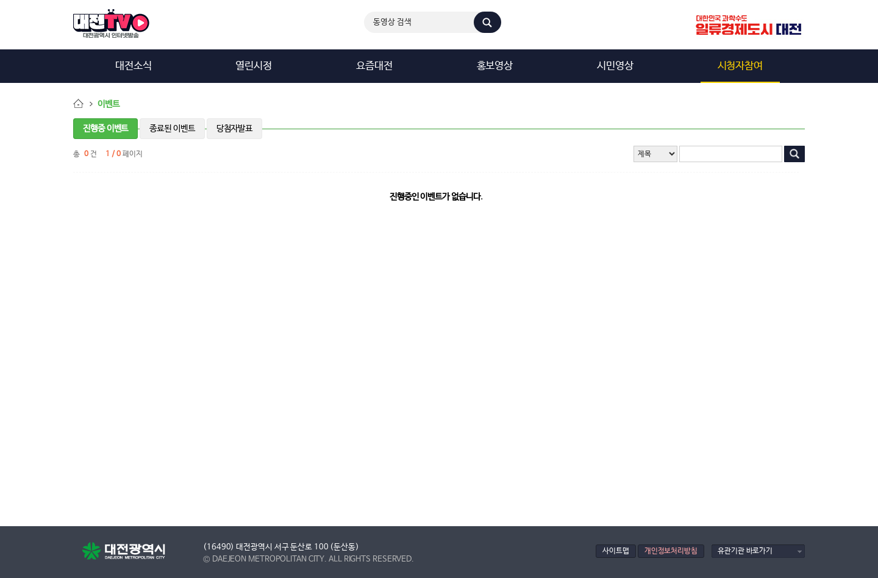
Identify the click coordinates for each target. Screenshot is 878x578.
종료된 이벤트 (172, 129)
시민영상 (615, 66)
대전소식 (133, 66)
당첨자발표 (234, 129)
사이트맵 (615, 551)
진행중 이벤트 (105, 129)
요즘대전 (374, 66)
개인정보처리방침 (671, 551)
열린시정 (253, 66)
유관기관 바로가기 (745, 551)
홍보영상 (495, 66)
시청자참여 (740, 66)
